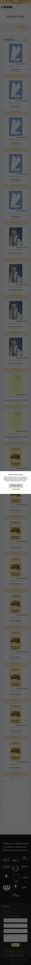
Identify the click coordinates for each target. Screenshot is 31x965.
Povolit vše (16, 489)
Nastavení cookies (15, 485)
